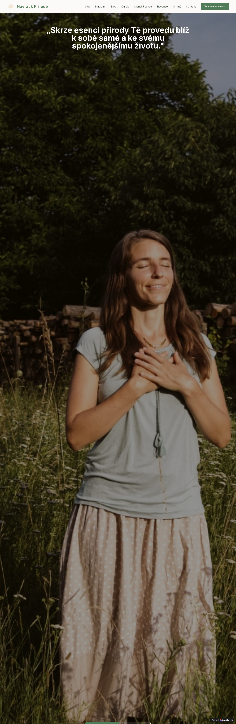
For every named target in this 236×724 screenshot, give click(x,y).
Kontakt (191, 6)
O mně (177, 6)
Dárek (125, 6)
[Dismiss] (232, 720)
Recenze (162, 6)
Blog (113, 6)
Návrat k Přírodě (32, 6)
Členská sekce (143, 6)
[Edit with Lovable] (220, 720)
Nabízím (100, 6)
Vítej (87, 6)
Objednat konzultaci (215, 6)
